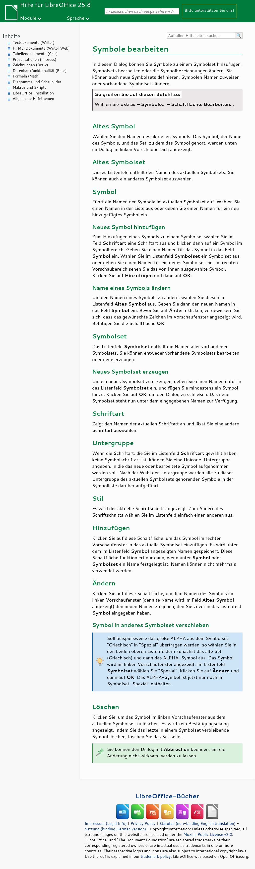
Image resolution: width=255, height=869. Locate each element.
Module (28, 17)
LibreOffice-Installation (33, 93)
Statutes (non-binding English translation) (197, 823)
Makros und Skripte (30, 87)
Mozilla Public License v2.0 (207, 834)
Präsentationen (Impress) (34, 59)
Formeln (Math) (26, 76)
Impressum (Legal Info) (106, 823)
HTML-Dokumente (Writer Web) (41, 48)
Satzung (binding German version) (115, 829)
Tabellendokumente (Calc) (35, 53)
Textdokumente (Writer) (34, 42)
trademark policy (156, 856)
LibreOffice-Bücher (167, 795)
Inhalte (11, 36)
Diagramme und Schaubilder (37, 81)
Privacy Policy (142, 823)
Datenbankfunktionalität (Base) (40, 70)
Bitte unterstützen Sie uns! (209, 10)
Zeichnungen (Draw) (30, 65)
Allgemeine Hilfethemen (33, 98)
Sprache (75, 17)
